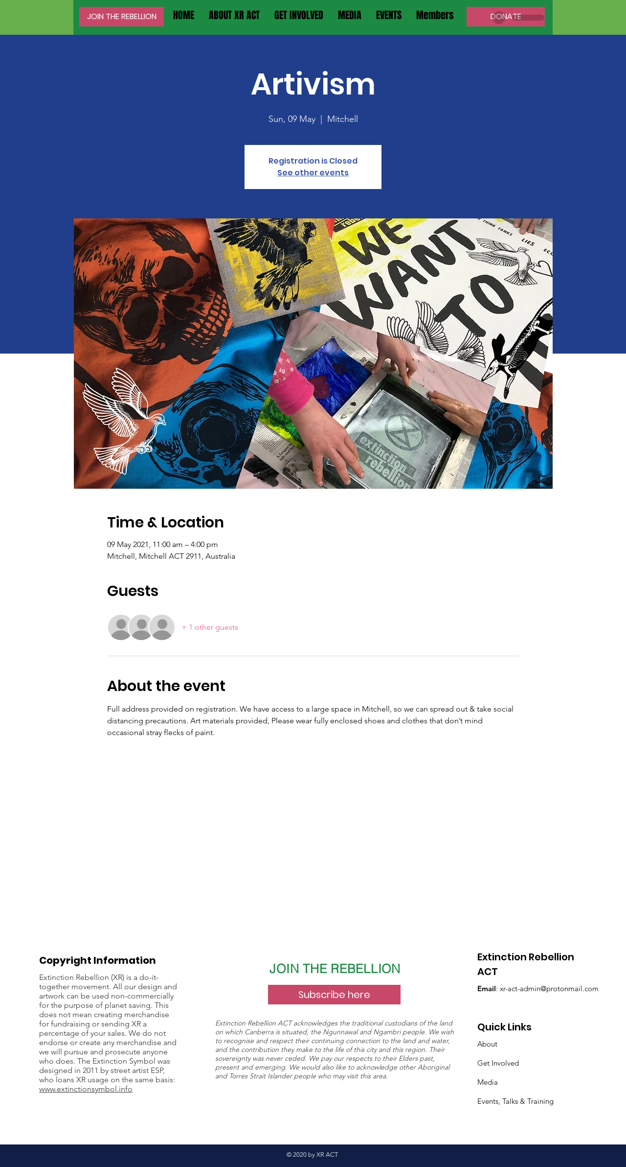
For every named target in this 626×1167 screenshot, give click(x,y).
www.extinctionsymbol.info (86, 1089)
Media (487, 1082)
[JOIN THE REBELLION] (121, 16)
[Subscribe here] (334, 994)
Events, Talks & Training (515, 1101)
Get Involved (498, 1063)
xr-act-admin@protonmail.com (549, 988)
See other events (313, 172)
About (487, 1043)
